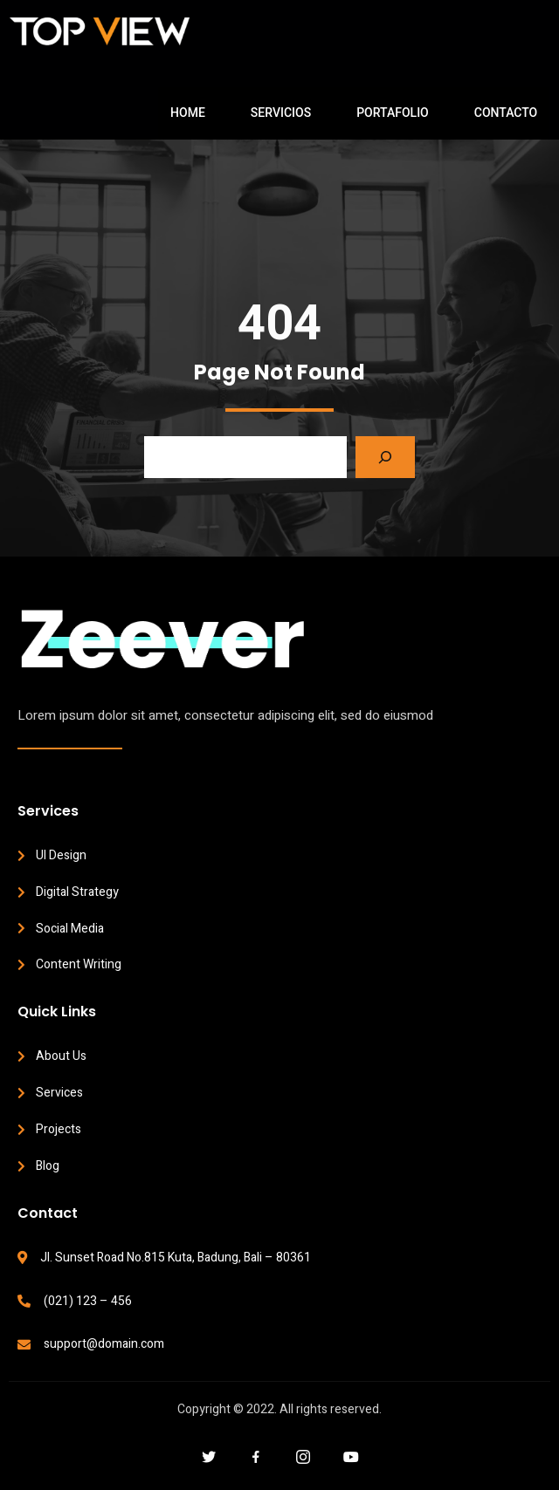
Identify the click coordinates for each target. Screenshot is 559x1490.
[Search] (385, 457)
